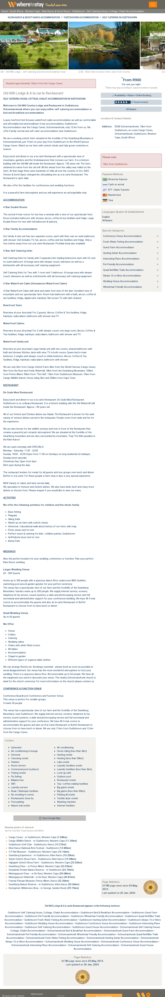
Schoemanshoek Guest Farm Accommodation (129, 930)
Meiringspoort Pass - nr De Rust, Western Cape (39, 873)
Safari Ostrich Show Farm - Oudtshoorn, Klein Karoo (42, 859)
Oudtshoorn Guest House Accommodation (95, 927)
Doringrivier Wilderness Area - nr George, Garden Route (43, 888)
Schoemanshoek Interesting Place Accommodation (39, 945)
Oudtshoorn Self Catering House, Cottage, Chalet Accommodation (43, 912)
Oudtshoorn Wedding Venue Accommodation (49, 923)
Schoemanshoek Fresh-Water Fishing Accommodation (55, 937)
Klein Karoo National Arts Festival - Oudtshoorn (39, 848)
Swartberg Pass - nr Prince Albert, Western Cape (40, 866)
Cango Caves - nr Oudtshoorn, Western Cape (37, 837)
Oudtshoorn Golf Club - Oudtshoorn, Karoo (37, 844)
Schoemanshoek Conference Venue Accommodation (130, 941)
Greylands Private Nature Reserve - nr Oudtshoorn (41, 869)
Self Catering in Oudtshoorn (119, 17)
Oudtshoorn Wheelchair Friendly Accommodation (97, 916)
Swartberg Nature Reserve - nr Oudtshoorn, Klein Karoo (43, 884)
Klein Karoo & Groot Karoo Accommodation (34, 17)
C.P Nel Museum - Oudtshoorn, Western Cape (38, 851)
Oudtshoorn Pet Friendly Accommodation (47, 916)
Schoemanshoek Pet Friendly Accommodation (32, 934)
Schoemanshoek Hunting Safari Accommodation (113, 937)
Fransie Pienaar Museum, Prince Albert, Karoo (38, 880)
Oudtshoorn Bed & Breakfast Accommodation (105, 912)
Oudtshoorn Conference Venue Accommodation (101, 923)
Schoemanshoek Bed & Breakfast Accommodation (74, 930)
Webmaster (37, 994)
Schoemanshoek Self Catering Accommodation (94, 945)
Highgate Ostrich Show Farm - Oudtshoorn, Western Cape (45, 862)
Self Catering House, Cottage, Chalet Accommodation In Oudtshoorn (44, 98)
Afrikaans (131, 109)
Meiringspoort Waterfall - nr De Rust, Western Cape (41, 877)
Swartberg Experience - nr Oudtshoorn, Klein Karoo (41, 855)
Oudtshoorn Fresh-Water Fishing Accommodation (51, 919)
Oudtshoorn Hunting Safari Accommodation (103, 919)
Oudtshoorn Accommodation (81, 17)
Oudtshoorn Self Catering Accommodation (48, 927)
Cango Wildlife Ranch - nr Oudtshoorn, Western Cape (42, 840)
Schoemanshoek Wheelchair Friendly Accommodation (87, 934)
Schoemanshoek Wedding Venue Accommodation (72, 941)
